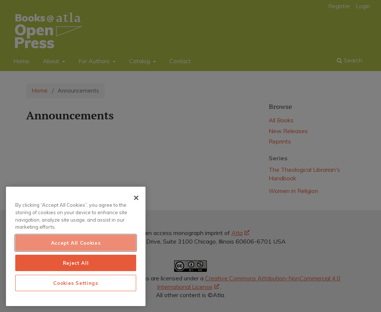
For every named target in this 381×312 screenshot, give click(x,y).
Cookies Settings (75, 283)
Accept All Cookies (76, 243)
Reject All (76, 263)
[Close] (136, 198)
